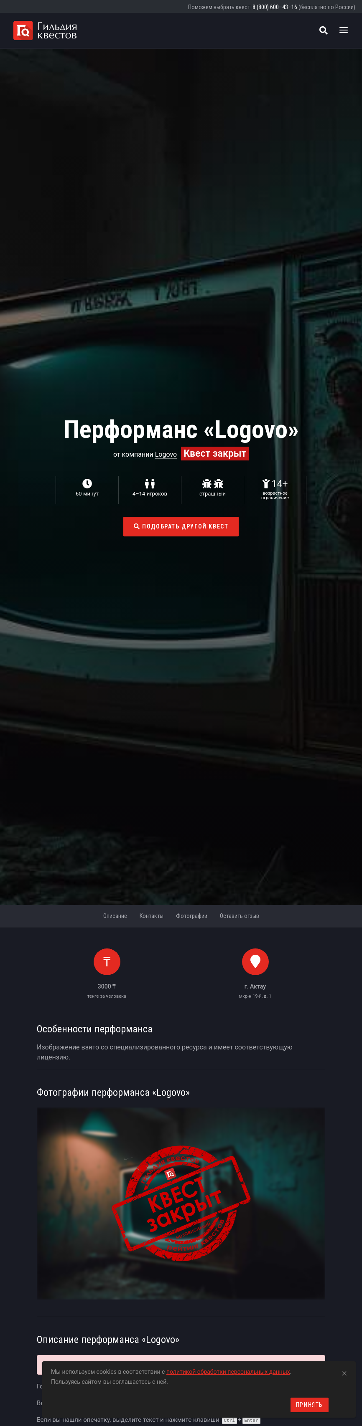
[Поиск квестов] (324, 30)
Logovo (166, 454)
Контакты (151, 916)
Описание (115, 916)
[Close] (344, 1372)
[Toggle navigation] (344, 30)
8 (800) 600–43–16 (274, 7)
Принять (309, 1404)
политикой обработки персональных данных (228, 1371)
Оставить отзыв (239, 916)
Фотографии (191, 916)
